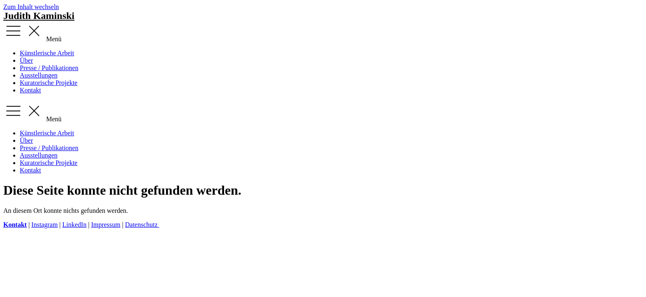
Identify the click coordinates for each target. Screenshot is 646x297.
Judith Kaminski (39, 15)
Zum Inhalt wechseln (31, 6)
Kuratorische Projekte (48, 82)
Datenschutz (142, 224)
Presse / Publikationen (49, 67)
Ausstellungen (39, 75)
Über (26, 60)
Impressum (105, 224)
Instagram (44, 224)
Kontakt (30, 90)
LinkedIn (74, 224)
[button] (323, 32)
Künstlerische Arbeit (47, 53)
